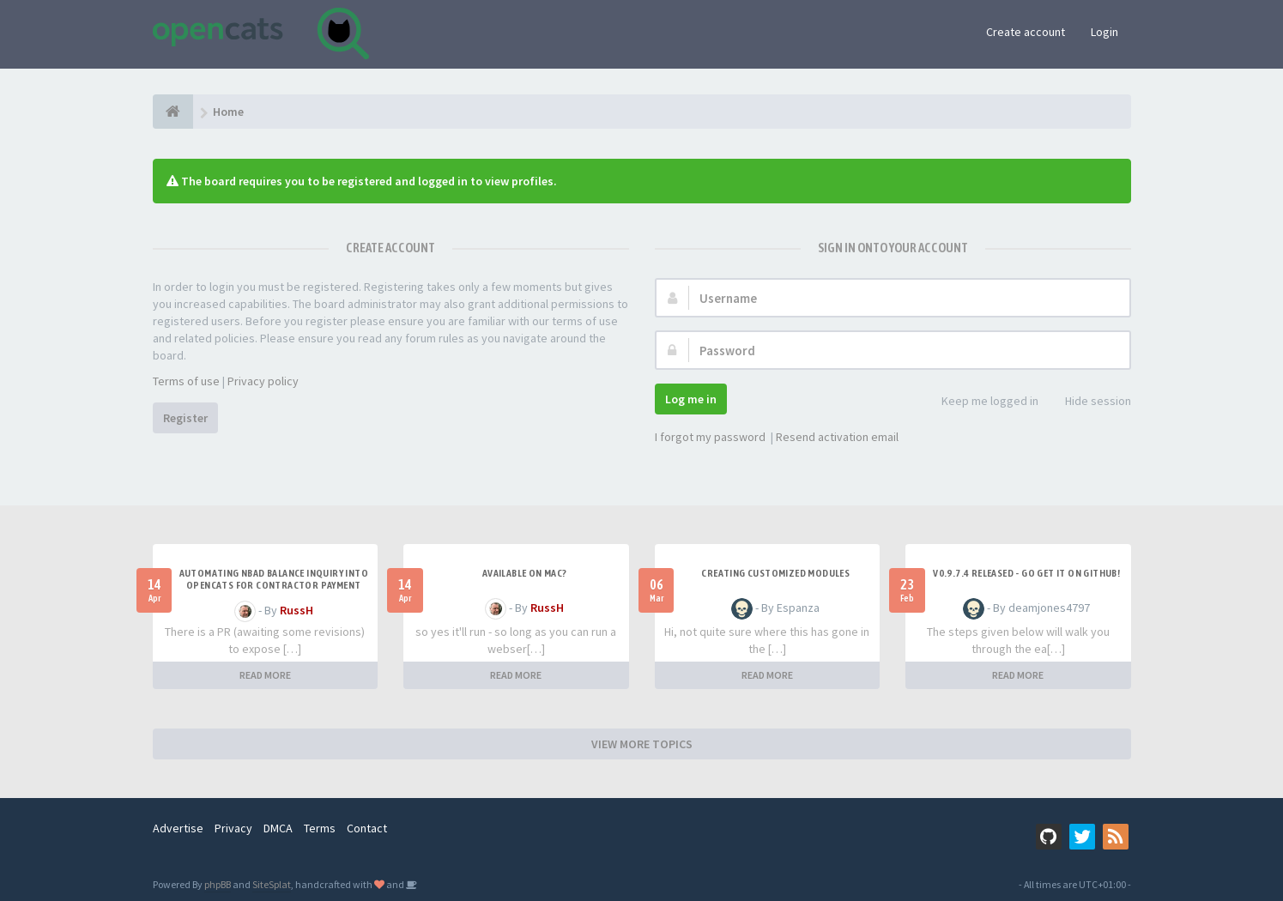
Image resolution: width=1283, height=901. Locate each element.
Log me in (691, 399)
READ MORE (265, 674)
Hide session (1088, 402)
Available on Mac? (524, 573)
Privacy (233, 828)
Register (185, 418)
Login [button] (1104, 31)
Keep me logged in (980, 402)
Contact (367, 828)
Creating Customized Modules (775, 573)
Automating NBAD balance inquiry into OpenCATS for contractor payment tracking (273, 585)
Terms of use (186, 381)
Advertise (178, 828)
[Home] (173, 111)
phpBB (217, 884)
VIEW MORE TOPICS (642, 744)
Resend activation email (837, 436)
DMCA (278, 828)
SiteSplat (271, 884)
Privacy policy (263, 381)
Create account (1025, 31)
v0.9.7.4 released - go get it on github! (1026, 573)
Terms (320, 828)
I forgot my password (710, 436)
